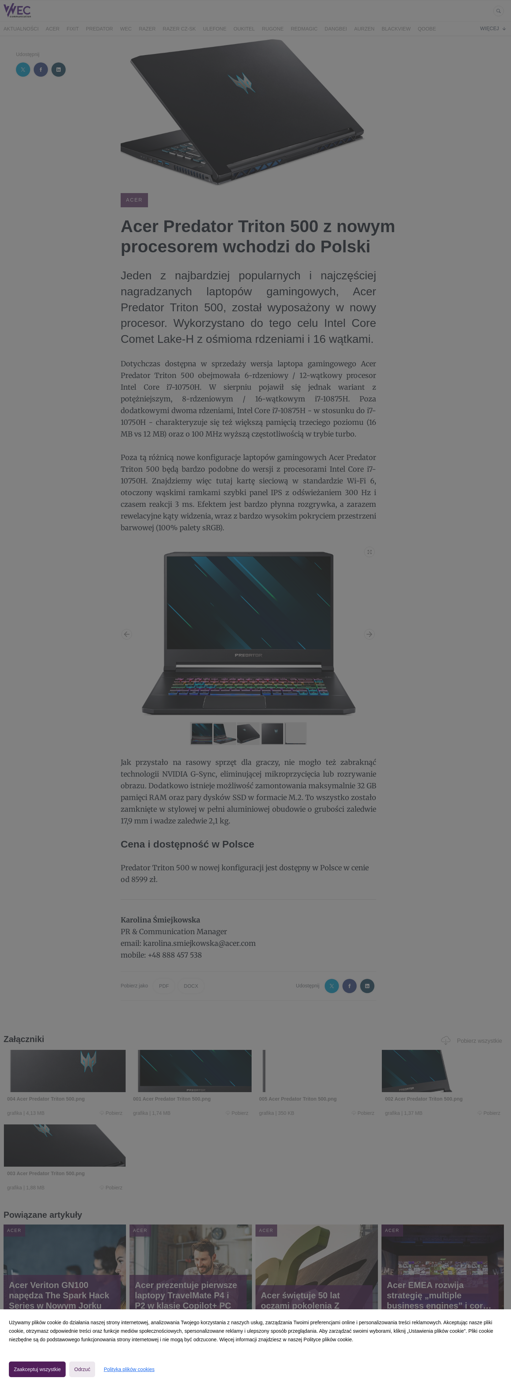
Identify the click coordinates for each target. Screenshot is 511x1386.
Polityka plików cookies (129, 1369)
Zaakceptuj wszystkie (37, 1369)
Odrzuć (82, 1369)
